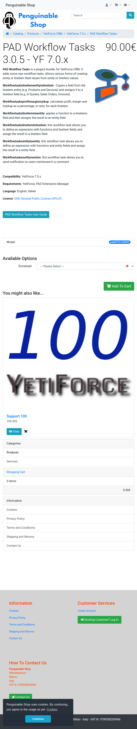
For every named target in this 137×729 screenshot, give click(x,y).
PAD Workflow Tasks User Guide (26, 214)
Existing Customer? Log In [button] (99, 619)
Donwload (25, 266)
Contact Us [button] (21, 697)
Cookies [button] (52, 709)
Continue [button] (38, 718)
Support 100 (17, 416)
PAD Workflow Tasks (103, 33)
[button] (108, 5)
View (14, 431)
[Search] (99, 15)
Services (12, 461)
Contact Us (14, 545)
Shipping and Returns (20, 536)
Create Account (87, 610)
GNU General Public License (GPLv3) (38, 198)
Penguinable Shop (20, 5)
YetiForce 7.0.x (76, 33)
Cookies (12, 509)
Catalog (18, 33)
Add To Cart (119, 286)
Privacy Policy (16, 518)
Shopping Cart (16, 472)
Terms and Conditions (21, 527)
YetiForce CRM (52, 33)
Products (33, 33)
